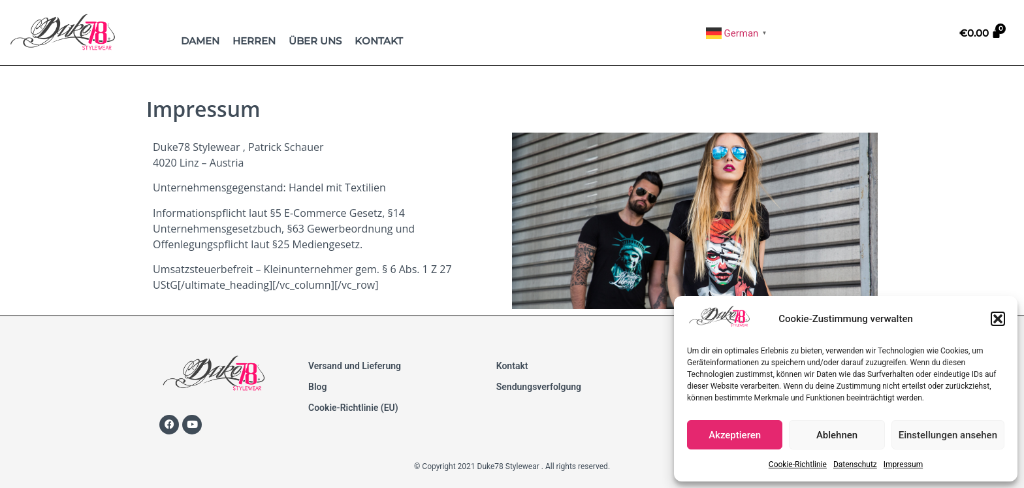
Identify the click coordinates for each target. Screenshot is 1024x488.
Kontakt (379, 41)
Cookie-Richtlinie (798, 464)
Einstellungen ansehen (948, 435)
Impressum (903, 464)
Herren (254, 41)
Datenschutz (855, 464)
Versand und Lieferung (354, 366)
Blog (317, 387)
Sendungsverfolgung (538, 387)
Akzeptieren (735, 435)
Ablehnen (836, 435)
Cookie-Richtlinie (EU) (353, 407)
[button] (997, 318)
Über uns (315, 41)
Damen (200, 41)
